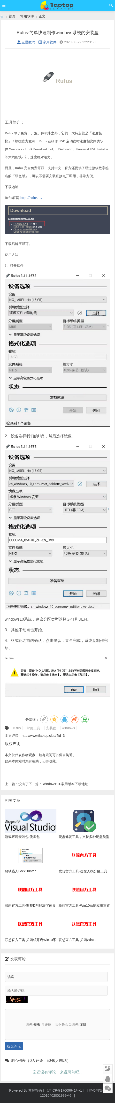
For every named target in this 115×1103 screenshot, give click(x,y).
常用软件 (27, 16)
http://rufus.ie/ (31, 198)
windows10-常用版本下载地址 (65, 784)
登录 (36, 1024)
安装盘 (51, 728)
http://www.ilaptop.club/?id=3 (43, 736)
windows (68, 728)
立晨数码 (26, 42)
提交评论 (14, 1046)
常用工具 (33, 728)
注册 (82, 1024)
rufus (17, 728)
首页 (12, 16)
